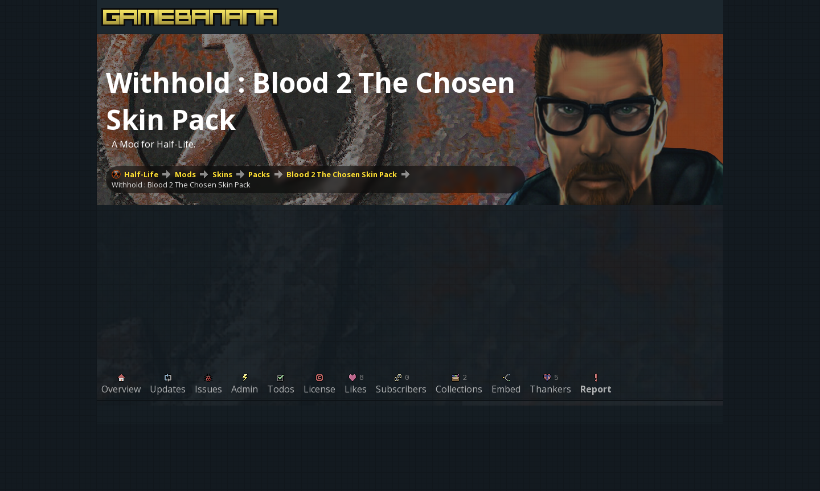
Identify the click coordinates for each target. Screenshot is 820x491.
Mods (185, 174)
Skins (222, 174)
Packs (259, 174)
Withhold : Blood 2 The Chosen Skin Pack (181, 184)
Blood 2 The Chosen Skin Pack (341, 174)
